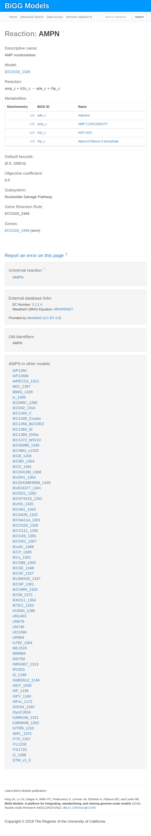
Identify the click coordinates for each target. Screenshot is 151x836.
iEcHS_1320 (23, 504)
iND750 (19, 659)
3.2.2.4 (37, 304)
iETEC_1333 (23, 605)
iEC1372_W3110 (27, 440)
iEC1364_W (22, 429)
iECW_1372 (22, 595)
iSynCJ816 (22, 712)
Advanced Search (31, 16)
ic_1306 (19, 397)
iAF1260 (20, 370)
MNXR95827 (63, 309)
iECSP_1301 (23, 584)
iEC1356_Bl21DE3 (28, 424)
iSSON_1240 (23, 707)
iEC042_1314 (24, 408)
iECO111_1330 (25, 531)
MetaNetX (34, 318)
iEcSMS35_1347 (27, 579)
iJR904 (18, 637)
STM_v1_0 (22, 760)
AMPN (18, 277)
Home (13, 16)
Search (139, 16)
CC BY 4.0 (52, 318)
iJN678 (18, 621)
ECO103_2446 (17, 230)
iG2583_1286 (24, 611)
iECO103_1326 (17, 72)
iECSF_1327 (23, 573)
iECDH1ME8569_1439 (31, 483)
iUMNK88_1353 (26, 723)
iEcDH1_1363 (24, 477)
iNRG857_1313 (25, 664)
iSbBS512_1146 (26, 680)
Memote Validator (78, 16)
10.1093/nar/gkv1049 (82, 807)
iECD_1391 (22, 467)
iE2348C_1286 (25, 402)
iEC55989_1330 (26, 445)
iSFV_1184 (22, 696)
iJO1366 (20, 632)
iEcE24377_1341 (27, 488)
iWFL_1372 (22, 734)
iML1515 (20, 648)
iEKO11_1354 (24, 600)
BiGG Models (27, 6)
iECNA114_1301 (27, 520)
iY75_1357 (21, 739)
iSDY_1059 (22, 685)
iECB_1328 (22, 456)
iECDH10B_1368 (27, 472)
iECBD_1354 (23, 461)
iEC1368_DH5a (26, 435)
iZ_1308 (19, 755)
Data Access (55, 16)
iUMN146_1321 (26, 717)
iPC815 (19, 669)
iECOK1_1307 (24, 541)
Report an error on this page (35, 255)
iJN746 (18, 627)
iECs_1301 (22, 557)
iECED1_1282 (24, 493)
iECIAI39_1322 (25, 515)
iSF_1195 (21, 691)
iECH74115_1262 (27, 498)
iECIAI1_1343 (24, 509)
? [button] (66, 254)
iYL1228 (19, 744)
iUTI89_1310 (23, 728)
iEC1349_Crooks (27, 418)
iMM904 (19, 653)
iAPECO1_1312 (26, 381)
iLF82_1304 (22, 643)
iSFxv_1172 (22, 701)
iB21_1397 (21, 386)
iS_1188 (19, 675)
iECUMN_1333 (25, 589)
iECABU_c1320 (26, 450)
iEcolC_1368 (23, 547)
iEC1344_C (22, 413)
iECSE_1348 (23, 568)
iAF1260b (21, 376)
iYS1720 (20, 749)
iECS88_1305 (24, 563)
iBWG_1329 (23, 392)
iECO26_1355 (24, 536)
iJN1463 (19, 616)
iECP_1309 (22, 552)
